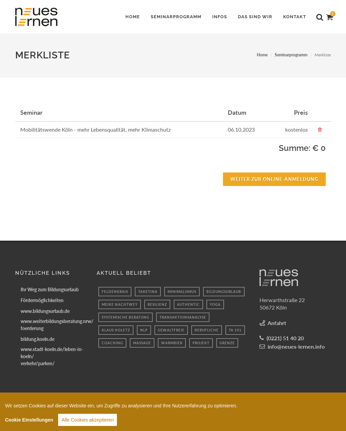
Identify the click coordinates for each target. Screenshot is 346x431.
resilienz (157, 304)
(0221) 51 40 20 (285, 338)
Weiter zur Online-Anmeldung (274, 179)
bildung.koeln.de (37, 339)
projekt (201, 343)
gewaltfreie (171, 330)
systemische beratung (125, 317)
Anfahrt (277, 323)
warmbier (171, 343)
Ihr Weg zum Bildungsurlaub (50, 289)
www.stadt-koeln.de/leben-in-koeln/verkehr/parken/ (52, 356)
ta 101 (235, 330)
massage (142, 343)
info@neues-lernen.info (296, 346)
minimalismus (182, 292)
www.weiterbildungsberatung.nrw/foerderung (57, 324)
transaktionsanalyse (182, 317)
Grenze (227, 343)
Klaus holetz (116, 330)
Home (262, 54)
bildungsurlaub (223, 292)
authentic (188, 304)
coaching (112, 343)
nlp (144, 330)
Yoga (215, 304)
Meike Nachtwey (120, 304)
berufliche (207, 330)
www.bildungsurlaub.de (45, 311)
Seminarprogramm (291, 54)
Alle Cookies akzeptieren (87, 422)
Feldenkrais (115, 292)
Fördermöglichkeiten (42, 300)
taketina (147, 292)
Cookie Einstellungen (29, 422)
